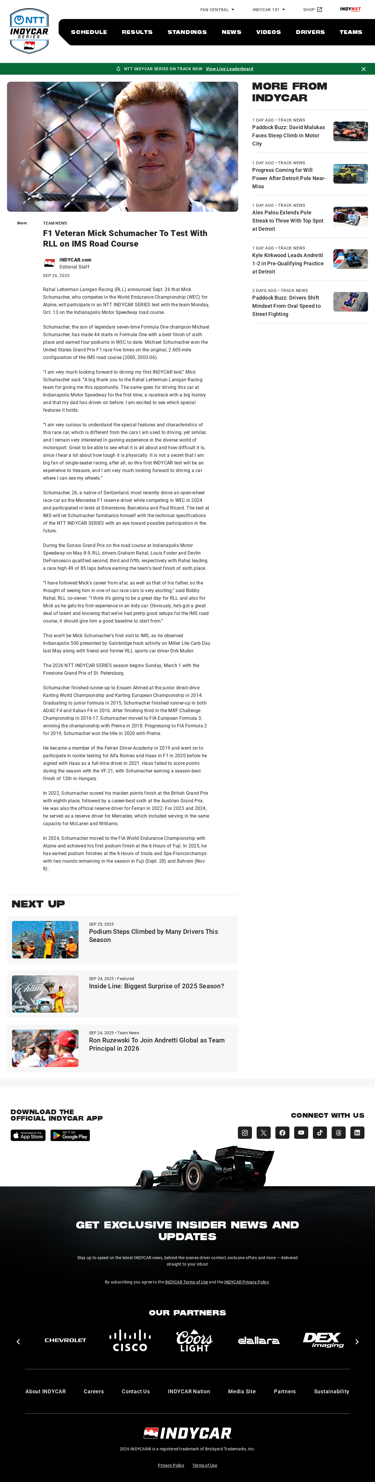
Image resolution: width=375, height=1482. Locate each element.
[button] (18, 1341)
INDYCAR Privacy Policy (246, 1282)
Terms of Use (204, 1465)
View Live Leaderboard (229, 68)
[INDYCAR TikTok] (320, 1133)
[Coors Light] (194, 1340)
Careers (94, 1391)
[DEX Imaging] (323, 1340)
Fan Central (214, 9)
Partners (285, 1391)
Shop (312, 9)
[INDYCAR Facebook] (282, 1133)
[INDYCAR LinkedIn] (357, 1133)
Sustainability (332, 1391)
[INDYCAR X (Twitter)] (264, 1133)
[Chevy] (65, 1340)
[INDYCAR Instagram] (245, 1133)
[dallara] (259, 1340)
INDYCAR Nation (189, 1391)
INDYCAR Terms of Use (186, 1282)
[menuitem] (89, 31)
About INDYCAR (45, 1391)
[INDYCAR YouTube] (301, 1133)
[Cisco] (130, 1340)
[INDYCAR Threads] (339, 1133)
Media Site (242, 1391)
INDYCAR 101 (266, 9)
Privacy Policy (171, 1465)
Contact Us (136, 1391)
